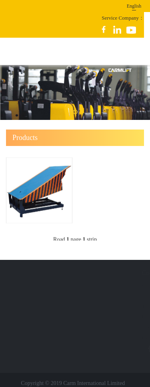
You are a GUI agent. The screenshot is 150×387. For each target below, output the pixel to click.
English (134, 6)
